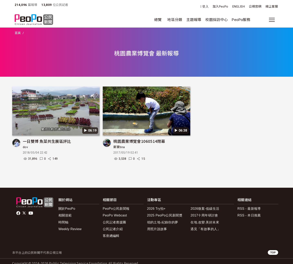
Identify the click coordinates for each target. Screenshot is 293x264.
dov (25, 147)
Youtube (31, 213)
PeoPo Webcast (115, 215)
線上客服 (272, 6)
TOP (273, 252)
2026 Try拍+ (156, 208)
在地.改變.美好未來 (204, 222)
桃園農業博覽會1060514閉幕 (139, 141)
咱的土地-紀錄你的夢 (162, 222)
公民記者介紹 (113, 229)
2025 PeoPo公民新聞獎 (164, 215)
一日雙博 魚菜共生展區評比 (47, 141)
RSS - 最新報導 (249, 208)
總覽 (158, 20)
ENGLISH (238, 6)
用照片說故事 (157, 229)
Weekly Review (70, 229)
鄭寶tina (119, 147)
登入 (205, 6)
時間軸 (63, 222)
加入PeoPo (220, 6)
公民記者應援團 (114, 222)
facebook (18, 213)
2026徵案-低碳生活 (204, 208)
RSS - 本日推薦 (249, 215)
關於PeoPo (66, 208)
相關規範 (65, 215)
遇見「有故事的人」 (205, 229)
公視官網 (255, 6)
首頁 (18, 33)
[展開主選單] (272, 20)
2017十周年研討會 (204, 215)
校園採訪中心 (216, 20)
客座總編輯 (111, 235)
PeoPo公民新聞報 (116, 208)
